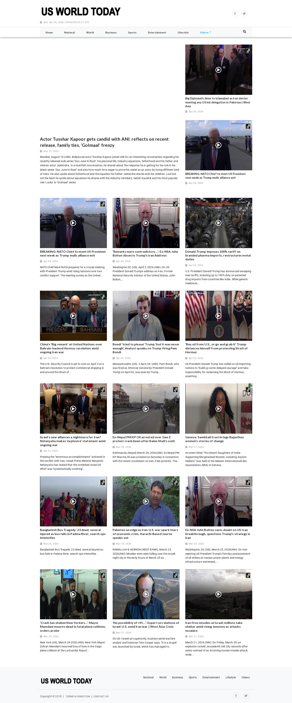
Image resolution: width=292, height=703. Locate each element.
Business (177, 677)
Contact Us (101, 696)
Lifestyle (231, 677)
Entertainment (211, 677)
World (162, 677)
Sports (193, 677)
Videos (246, 677)
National (148, 677)
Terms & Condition (78, 696)
